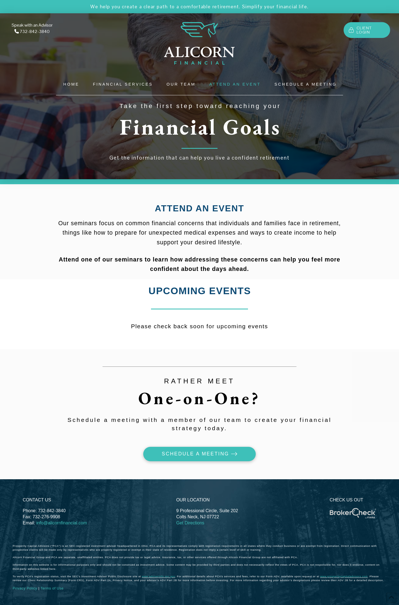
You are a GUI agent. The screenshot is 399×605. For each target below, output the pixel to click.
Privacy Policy (25, 588)
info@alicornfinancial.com (61, 523)
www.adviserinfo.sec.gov (158, 576)
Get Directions (190, 523)
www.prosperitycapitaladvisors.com (343, 576)
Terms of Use (51, 588)
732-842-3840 (35, 31)
